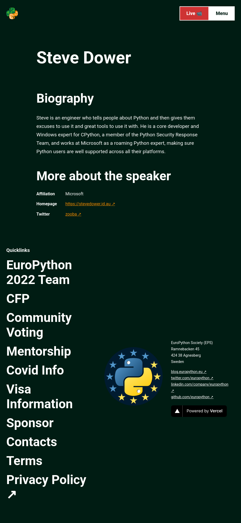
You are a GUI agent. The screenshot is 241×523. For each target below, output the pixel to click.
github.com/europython (190, 397)
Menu (222, 13)
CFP (18, 298)
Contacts (31, 441)
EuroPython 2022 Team (39, 272)
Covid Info (35, 370)
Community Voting (39, 325)
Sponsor (30, 422)
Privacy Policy (46, 479)
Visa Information (39, 396)
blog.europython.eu (187, 372)
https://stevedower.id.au (88, 203)
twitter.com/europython (190, 378)
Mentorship (38, 351)
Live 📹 (194, 13)
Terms (24, 460)
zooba (71, 214)
